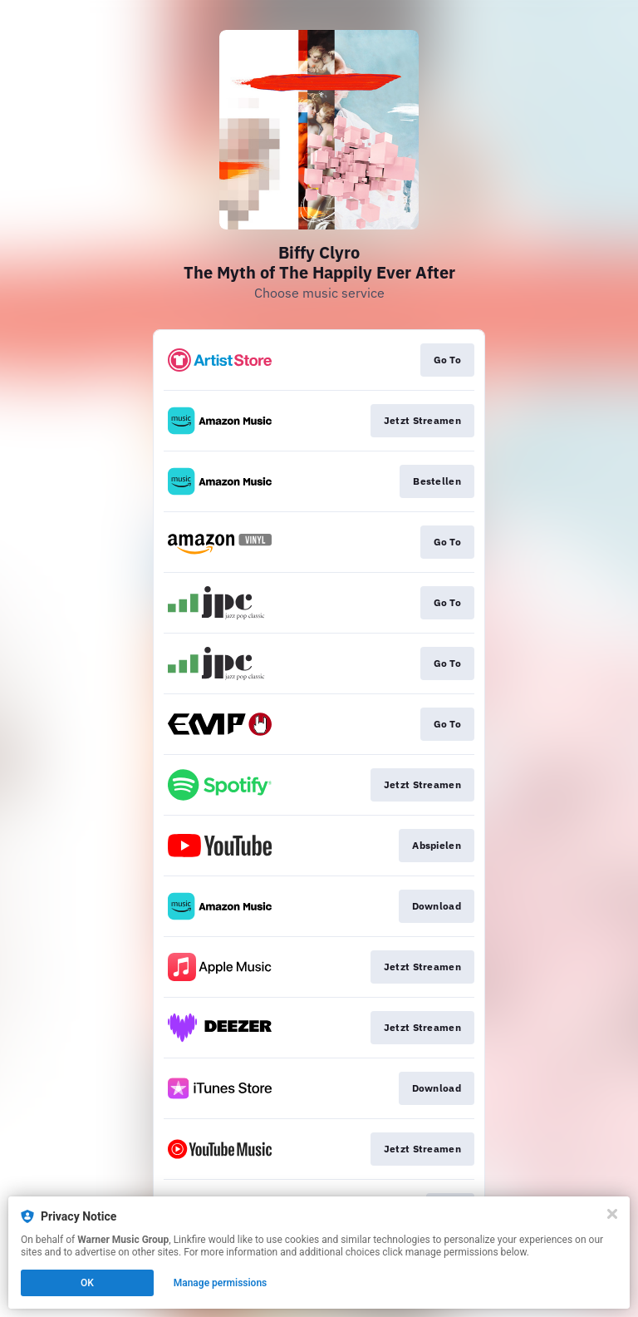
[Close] (612, 1214)
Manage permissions (220, 1283)
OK (87, 1283)
